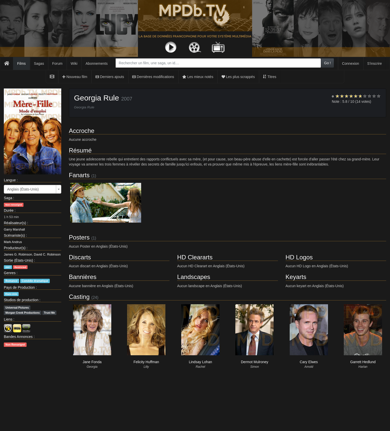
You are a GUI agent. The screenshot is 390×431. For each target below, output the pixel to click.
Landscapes (193, 276)
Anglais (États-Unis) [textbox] (23, 189)
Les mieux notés (197, 77)
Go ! (327, 63)
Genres (10, 273)
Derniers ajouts (109, 77)
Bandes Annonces (18, 337)
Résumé (80, 150)
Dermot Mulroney (254, 362)
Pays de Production (19, 287)
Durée (9, 210)
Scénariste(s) (14, 235)
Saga (8, 198)
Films (21, 63)
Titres (269, 77)
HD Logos (299, 257)
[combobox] (218, 63)
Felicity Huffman (146, 362)
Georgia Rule (96, 98)
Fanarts (79, 175)
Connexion (350, 63)
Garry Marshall (14, 229)
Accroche (81, 130)
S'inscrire (374, 63)
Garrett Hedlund (363, 362)
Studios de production (21, 300)
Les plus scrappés (238, 77)
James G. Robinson (18, 254)
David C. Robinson (47, 254)
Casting (79, 296)
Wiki (74, 63)
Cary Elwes (309, 362)
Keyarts (296, 276)
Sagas (39, 63)
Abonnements (96, 63)
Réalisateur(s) (15, 223)
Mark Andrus (13, 242)
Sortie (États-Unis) (18, 260)
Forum (57, 63)
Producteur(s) (15, 248)
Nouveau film (74, 77)
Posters (79, 237)
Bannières (82, 276)
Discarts (80, 257)
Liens (8, 319)
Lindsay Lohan (200, 362)
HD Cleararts (195, 257)
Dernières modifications (153, 77)
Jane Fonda (92, 362)
